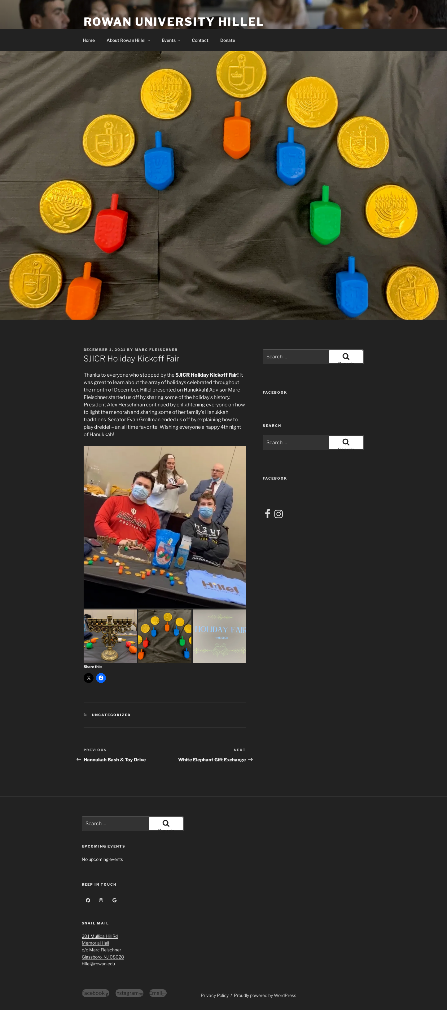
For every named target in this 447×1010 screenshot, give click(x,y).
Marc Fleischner (156, 350)
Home (89, 40)
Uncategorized (111, 715)
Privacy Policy (215, 995)
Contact (200, 40)
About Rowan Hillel (129, 40)
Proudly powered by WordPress (265, 995)
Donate (227, 40)
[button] (165, 527)
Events (172, 40)
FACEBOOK (275, 392)
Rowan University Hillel (174, 22)
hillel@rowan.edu (98, 963)
